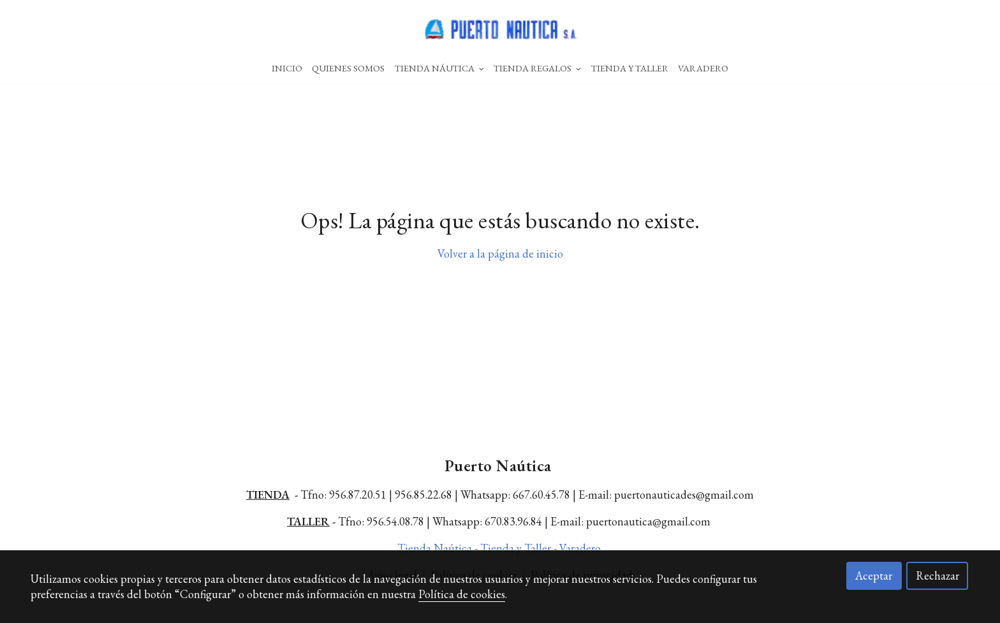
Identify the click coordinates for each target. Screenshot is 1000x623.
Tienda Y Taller (629, 68)
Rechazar (937, 575)
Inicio (287, 68)
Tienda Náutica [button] (439, 68)
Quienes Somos (348, 68)
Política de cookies (461, 594)
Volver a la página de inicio (500, 267)
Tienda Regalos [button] (537, 68)
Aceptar (873, 575)
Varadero (703, 68)
